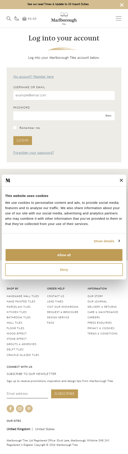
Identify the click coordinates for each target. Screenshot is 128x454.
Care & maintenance (103, 312)
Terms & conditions (103, 333)
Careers (94, 317)
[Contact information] (16, 18)
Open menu (118, 18)
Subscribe (64, 393)
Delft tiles (15, 349)
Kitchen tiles (17, 312)
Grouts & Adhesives (21, 344)
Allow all (64, 255)
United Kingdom (18, 429)
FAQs (50, 322)
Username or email (29, 87)
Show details (104, 241)
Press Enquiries (100, 322)
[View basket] (29, 18)
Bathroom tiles (19, 317)
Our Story (95, 296)
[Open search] (9, 18)
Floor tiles (15, 328)
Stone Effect (17, 339)
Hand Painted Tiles (21, 301)
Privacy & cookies (101, 328)
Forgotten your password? (33, 153)
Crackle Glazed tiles (23, 355)
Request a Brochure (62, 312)
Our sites (14, 421)
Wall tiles (14, 322)
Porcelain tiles (19, 307)
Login (23, 140)
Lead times (55, 301)
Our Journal (97, 301)
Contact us (55, 296)
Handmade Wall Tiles (23, 296)
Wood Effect (17, 333)
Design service (58, 317)
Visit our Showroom (62, 307)
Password (21, 107)
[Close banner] (121, 180)
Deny (64, 269)
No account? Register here (33, 76)
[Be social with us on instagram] (20, 408)
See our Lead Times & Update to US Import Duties (58, 4)
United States (45, 429)
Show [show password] (108, 115)
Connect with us (19, 367)
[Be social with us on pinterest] (29, 408)
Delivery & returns (102, 307)
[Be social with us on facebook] (10, 408)
